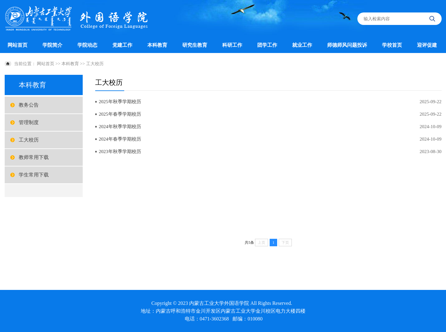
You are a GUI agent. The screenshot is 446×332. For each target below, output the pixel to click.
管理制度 (29, 122)
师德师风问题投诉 (347, 45)
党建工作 (122, 45)
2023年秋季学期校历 (120, 151)
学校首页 (392, 45)
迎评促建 (427, 45)
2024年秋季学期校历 (120, 126)
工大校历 (95, 63)
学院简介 (52, 45)
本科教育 (157, 45)
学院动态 (87, 45)
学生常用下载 (34, 174)
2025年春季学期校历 (120, 114)
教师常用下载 (34, 157)
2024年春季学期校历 (120, 139)
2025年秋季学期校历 (120, 101)
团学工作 (267, 45)
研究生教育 (194, 45)
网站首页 (17, 45)
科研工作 (232, 45)
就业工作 (302, 45)
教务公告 (29, 105)
